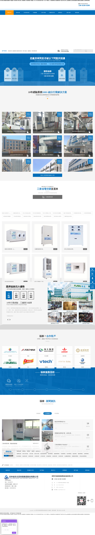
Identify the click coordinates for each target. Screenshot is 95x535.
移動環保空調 (19, 50)
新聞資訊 (60, 12)
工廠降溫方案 (52, 12)
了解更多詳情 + (10, 315)
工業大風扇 (43, 12)
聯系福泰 (77, 12)
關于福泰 (69, 12)
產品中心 (53, 470)
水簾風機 (35, 12)
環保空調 (18, 12)
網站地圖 (82, 3)
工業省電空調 (26, 12)
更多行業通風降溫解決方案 (47, 175)
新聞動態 (65, 470)
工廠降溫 (29, 50)
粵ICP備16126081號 (61, 510)
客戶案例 (42, 470)
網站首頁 (9, 12)
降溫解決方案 (30, 470)
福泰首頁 (8, 470)
